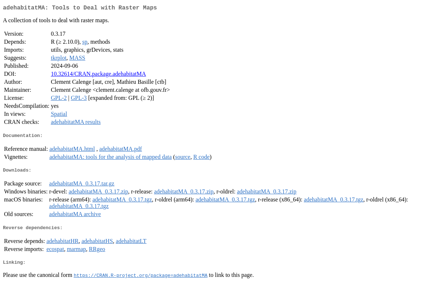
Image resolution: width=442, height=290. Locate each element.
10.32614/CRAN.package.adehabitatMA (98, 75)
